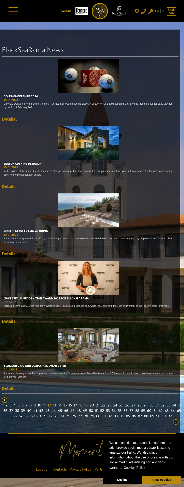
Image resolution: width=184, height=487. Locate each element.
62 (161, 411)
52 (102, 411)
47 (72, 411)
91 (164, 416)
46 (66, 411)
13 (54, 405)
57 (131, 411)
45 (60, 411)
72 (50, 416)
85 (128, 416)
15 (65, 405)
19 (86, 405)
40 (29, 411)
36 (5, 411)
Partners (101, 469)
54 (114, 411)
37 (11, 411)
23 (109, 405)
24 (115, 405)
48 (78, 411)
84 (122, 416)
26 (127, 405)
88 (146, 416)
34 (174, 405)
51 (96, 411)
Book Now (171, 11)
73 (56, 416)
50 (91, 411)
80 (98, 416)
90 (158, 416)
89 (152, 416)
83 (116, 416)
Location (42, 469)
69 (33, 416)
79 (92, 416)
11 (44, 405)
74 (62, 416)
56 (125, 411)
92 (170, 416)
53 (108, 411)
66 (15, 416)
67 (21, 416)
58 (137, 411)
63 (167, 411)
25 (121, 405)
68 (27, 416)
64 (173, 411)
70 (39, 416)
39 (23, 411)
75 (68, 416)
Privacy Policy (81, 469)
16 (70, 405)
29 (145, 405)
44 (53, 411)
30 (152, 405)
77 (80, 416)
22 (103, 405)
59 (143, 411)
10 (39, 405)
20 (92, 405)
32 (163, 405)
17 (75, 405)
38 (17, 411)
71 (44, 416)
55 (120, 411)
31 (157, 405)
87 (140, 416)
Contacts (60, 469)
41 (35, 411)
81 (104, 416)
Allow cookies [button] (161, 479)
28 (139, 405)
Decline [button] (122, 479)
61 (155, 411)
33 (168, 405)
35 (180, 405)
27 (133, 405)
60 (149, 411)
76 (74, 416)
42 (41, 411)
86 (134, 416)
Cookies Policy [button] (134, 467)
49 (85, 411)
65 (179, 411)
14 (59, 405)
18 (80, 405)
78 (86, 416)
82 (110, 416)
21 (97, 405)
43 (47, 411)
